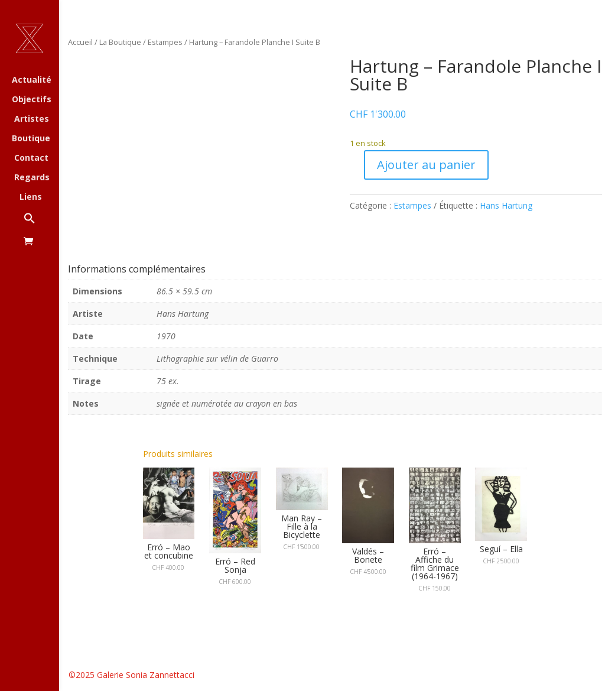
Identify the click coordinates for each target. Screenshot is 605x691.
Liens (30, 197)
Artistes (31, 119)
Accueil (80, 42)
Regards (32, 178)
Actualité (31, 80)
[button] (41, 224)
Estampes (165, 42)
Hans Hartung (506, 205)
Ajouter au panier (426, 165)
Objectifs (31, 100)
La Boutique (120, 42)
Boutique (31, 139)
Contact (31, 158)
